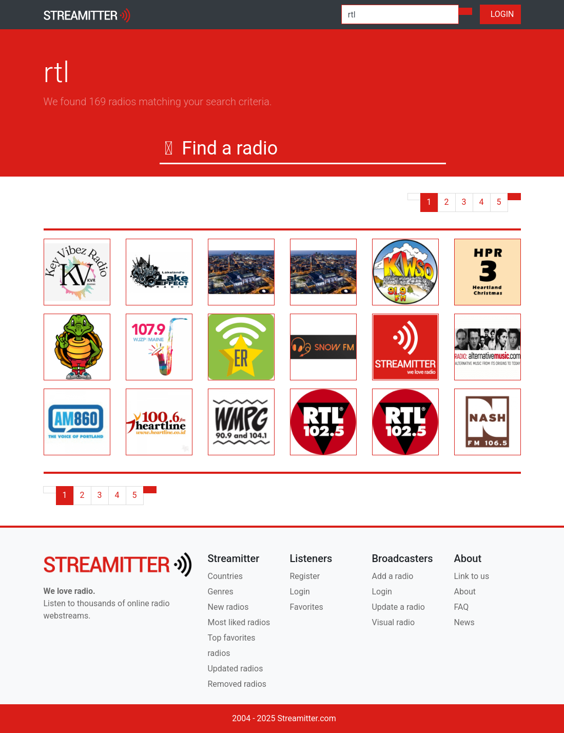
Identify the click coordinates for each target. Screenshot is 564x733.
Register (304, 576)
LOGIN (500, 14)
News (464, 622)
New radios (227, 607)
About (465, 591)
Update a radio (398, 607)
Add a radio (392, 576)
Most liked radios (238, 622)
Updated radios (235, 668)
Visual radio (393, 622)
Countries (224, 576)
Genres (220, 591)
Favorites (306, 607)
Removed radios (236, 684)
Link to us (471, 576)
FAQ (461, 607)
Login (299, 591)
